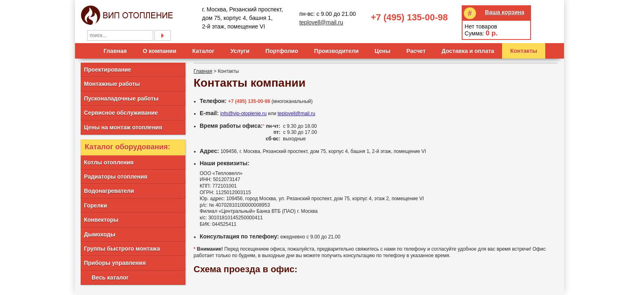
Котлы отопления (109, 162)
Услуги (239, 51)
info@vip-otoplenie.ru (243, 113)
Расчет (415, 51)
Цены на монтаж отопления (123, 127)
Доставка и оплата (468, 51)
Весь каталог (110, 277)
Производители (336, 51)
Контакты (523, 51)
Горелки (95, 205)
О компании (159, 51)
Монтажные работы (112, 84)
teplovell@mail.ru (321, 22)
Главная (115, 51)
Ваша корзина (504, 12)
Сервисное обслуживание (121, 112)
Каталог (203, 51)
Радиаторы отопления (115, 176)
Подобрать (162, 35)
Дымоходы (99, 234)
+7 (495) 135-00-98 (409, 17)
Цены (382, 51)
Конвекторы (101, 219)
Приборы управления (115, 263)
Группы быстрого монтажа (122, 248)
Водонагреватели (109, 191)
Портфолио (281, 51)
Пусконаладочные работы (121, 98)
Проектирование (107, 69)
